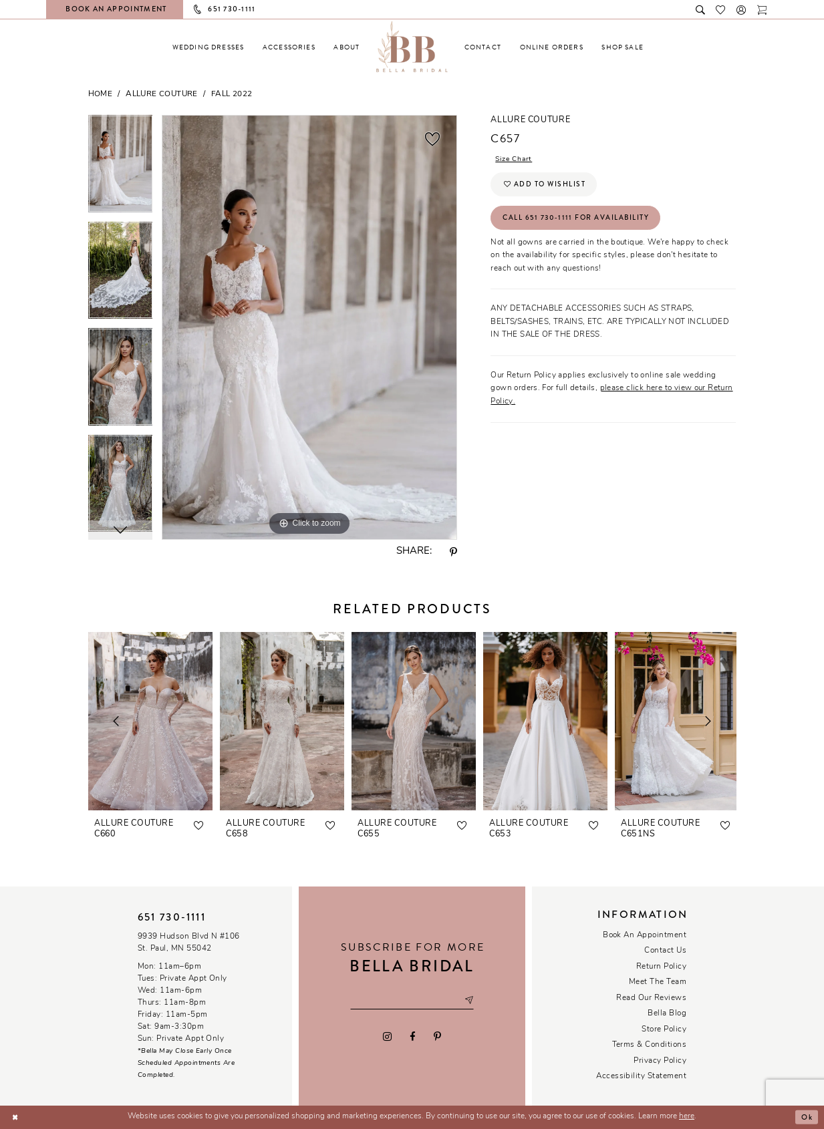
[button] (742, 9)
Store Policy (664, 1029)
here (686, 1116)
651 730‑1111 (172, 917)
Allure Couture (161, 94)
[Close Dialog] (15, 1117)
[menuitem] (208, 47)
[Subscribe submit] (472, 1001)
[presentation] (150, 721)
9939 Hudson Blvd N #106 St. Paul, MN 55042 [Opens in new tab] (189, 943)
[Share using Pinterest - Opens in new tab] (453, 552)
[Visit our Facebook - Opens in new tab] (413, 1037)
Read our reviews (651, 998)
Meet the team (657, 982)
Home (100, 94)
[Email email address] (412, 1001)
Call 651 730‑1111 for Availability (579, 221)
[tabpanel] (120, 168)
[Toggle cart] (762, 9)
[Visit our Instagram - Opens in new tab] (387, 1037)
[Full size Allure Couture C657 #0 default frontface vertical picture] (309, 327)
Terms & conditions (649, 1045)
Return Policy (661, 967)
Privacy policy (660, 1061)
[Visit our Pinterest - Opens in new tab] (438, 1037)
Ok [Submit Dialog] (806, 1117)
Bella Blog (667, 1013)
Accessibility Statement (641, 1076)
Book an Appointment (644, 935)
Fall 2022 (232, 94)
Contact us (665, 951)
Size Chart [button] (516, 159)
